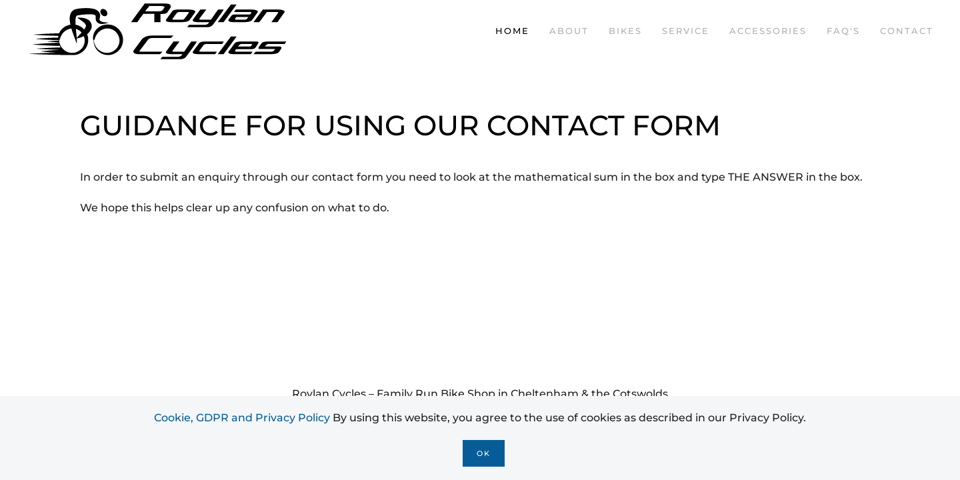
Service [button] (685, 30)
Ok (484, 453)
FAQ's (843, 30)
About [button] (569, 30)
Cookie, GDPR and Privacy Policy (242, 417)
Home (512, 30)
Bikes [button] (625, 30)
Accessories (768, 30)
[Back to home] (160, 31)
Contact (906, 30)
